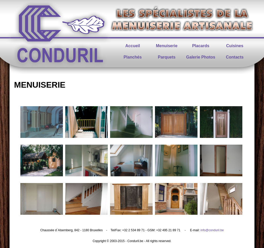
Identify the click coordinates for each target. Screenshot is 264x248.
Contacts (234, 57)
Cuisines (234, 46)
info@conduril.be (212, 230)
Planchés (132, 57)
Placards (200, 46)
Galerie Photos (200, 57)
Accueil (132, 46)
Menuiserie (167, 46)
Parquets (166, 57)
